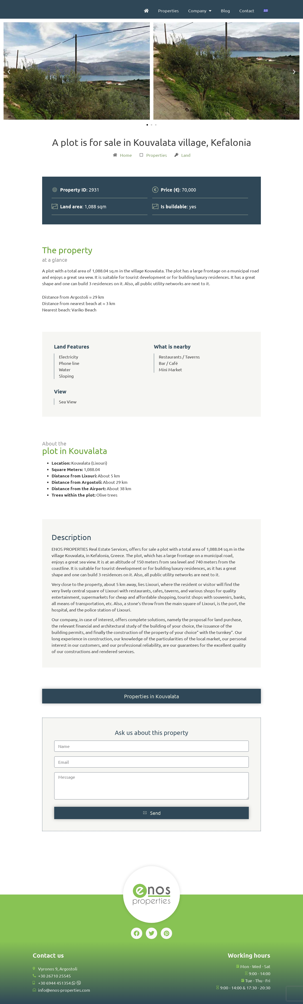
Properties (168, 10)
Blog (225, 10)
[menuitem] (266, 10)
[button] (9, 71)
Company (199, 10)
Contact (246, 10)
